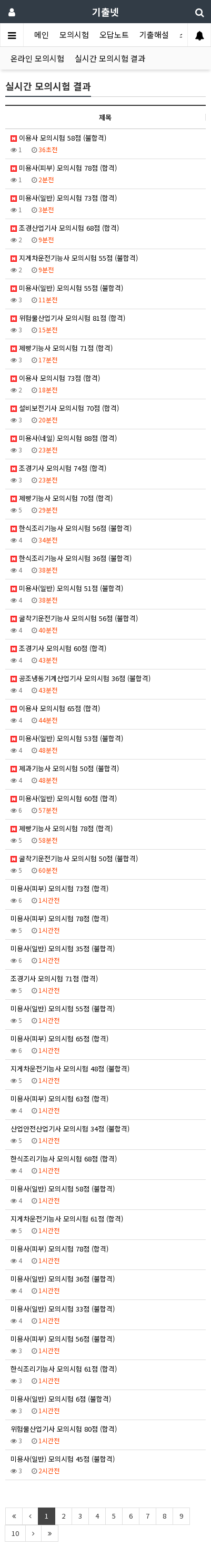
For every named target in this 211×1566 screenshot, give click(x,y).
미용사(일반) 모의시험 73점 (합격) (64, 198)
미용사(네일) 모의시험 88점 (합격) (64, 438)
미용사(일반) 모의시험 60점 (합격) (64, 798)
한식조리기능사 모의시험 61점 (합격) (64, 1369)
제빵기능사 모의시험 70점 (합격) (62, 498)
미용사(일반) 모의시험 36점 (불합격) (63, 1279)
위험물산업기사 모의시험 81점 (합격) (68, 318)
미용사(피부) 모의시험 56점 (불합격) (63, 1339)
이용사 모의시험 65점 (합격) (55, 708)
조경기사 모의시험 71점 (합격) (54, 978)
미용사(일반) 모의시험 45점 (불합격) (63, 1459)
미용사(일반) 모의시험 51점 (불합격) (67, 588)
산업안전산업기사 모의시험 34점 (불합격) (70, 1129)
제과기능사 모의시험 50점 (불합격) (65, 768)
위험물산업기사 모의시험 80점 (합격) (64, 1429)
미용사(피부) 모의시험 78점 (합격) (64, 168)
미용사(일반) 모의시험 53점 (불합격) (67, 738)
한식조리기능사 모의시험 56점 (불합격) (71, 528)
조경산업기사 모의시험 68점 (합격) (65, 228)
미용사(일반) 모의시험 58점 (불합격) (63, 1189)
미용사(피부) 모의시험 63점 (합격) (59, 1099)
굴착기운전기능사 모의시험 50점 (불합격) (74, 858)
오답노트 (114, 34)
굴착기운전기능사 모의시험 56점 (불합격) (74, 618)
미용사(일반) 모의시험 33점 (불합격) (63, 1309)
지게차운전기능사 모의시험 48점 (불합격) (70, 1068)
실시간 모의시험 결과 (110, 58)
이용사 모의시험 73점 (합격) (55, 378)
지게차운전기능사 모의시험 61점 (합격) (67, 1219)
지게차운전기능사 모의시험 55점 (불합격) (74, 258)
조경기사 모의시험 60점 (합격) (58, 648)
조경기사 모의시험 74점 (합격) (58, 468)
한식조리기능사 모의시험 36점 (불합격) (71, 558)
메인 (41, 34)
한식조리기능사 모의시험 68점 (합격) (64, 1159)
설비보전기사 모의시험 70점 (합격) (65, 408)
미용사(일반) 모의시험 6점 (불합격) (61, 1399)
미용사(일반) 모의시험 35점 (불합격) (63, 948)
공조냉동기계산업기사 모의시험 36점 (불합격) (80, 678)
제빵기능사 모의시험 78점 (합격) (62, 828)
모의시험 (74, 34)
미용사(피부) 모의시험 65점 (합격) (59, 1038)
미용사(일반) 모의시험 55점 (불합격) (67, 288)
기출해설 (154, 34)
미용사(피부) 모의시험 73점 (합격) (59, 888)
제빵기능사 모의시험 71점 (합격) (62, 348)
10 (15, 1533)
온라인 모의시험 (37, 58)
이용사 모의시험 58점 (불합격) (58, 138)
